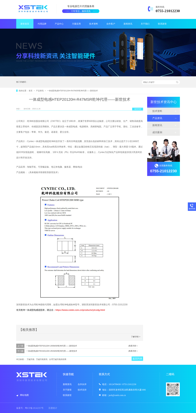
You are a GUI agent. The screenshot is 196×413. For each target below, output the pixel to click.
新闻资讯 (128, 24)
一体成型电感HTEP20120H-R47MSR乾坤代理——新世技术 (72, 91)
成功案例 (157, 132)
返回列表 (137, 109)
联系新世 (162, 24)
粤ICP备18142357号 (34, 408)
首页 (31, 91)
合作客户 (110, 24)
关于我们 (145, 24)
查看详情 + (132, 346)
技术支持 (82, 390)
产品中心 (59, 24)
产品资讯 (40, 91)
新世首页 (24, 24)
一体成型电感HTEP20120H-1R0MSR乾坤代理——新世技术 (51, 346)
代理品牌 (42, 24)
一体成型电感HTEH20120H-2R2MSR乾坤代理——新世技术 (51, 351)
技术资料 (93, 24)
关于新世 (67, 390)
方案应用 (76, 24)
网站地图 (24, 395)
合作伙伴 (82, 384)
